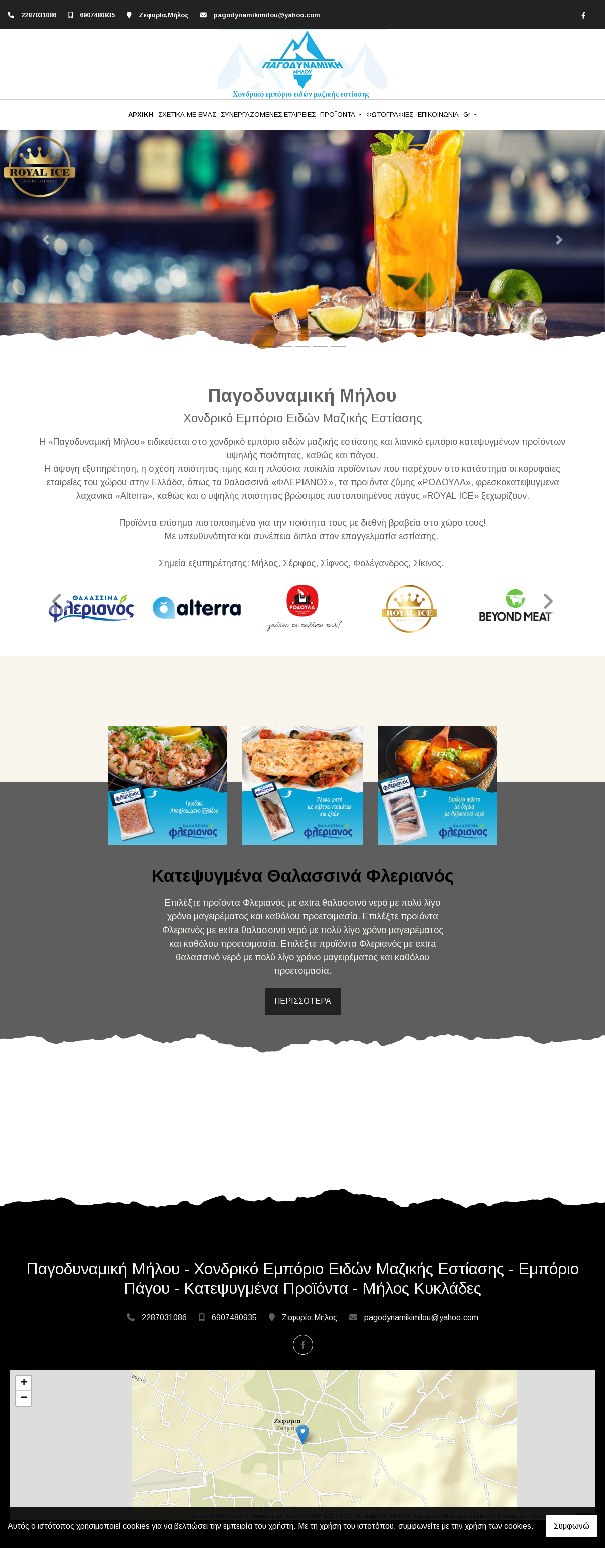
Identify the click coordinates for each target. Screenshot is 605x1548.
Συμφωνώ (571, 1526)
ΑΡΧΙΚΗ (141, 114)
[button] (45, 240)
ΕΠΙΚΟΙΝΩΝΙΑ (438, 114)
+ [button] (24, 1383)
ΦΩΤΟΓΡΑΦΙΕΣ (389, 114)
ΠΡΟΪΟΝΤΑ (338, 114)
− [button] (24, 1398)
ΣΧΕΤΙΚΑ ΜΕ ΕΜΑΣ (187, 114)
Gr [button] (467, 114)
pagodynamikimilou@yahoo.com (267, 15)
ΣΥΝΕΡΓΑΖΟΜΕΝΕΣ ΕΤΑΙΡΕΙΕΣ (268, 114)
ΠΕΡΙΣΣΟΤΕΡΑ (302, 1001)
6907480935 (97, 15)
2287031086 (38, 15)
